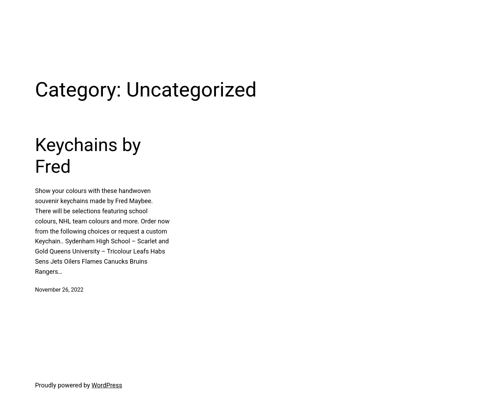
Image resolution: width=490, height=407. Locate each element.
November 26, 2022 (59, 289)
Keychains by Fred (88, 155)
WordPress (107, 385)
